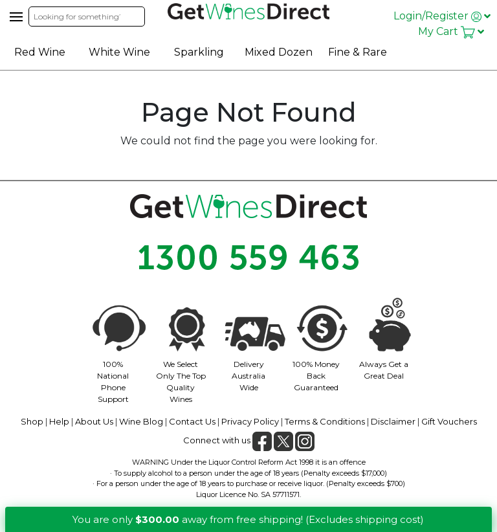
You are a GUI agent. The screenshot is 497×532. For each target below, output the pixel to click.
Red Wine (39, 52)
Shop (32, 421)
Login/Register (442, 16)
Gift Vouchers (449, 421)
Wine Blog (141, 421)
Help (59, 421)
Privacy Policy (250, 421)
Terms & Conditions (325, 421)
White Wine (119, 52)
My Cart (451, 31)
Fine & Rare (357, 52)
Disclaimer (393, 421)
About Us (94, 421)
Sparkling (199, 52)
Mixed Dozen (279, 52)
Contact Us (192, 421)
